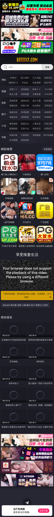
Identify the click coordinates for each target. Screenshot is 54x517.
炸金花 (25, 82)
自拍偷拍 (25, 89)
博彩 (3, 79)
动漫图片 (48, 112)
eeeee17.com (27, 60)
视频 (3, 91)
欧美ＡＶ (37, 89)
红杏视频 (13, 140)
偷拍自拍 (25, 100)
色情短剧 (25, 140)
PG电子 (13, 77)
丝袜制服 (25, 94)
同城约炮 (13, 135)
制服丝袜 (13, 105)
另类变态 (48, 105)
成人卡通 (37, 100)
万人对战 (37, 77)
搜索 (47, 67)
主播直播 (37, 94)
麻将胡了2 (13, 82)
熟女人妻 (13, 94)
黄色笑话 (37, 128)
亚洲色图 (25, 112)
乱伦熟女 (37, 105)
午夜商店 (25, 135)
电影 (3, 102)
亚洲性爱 (13, 100)
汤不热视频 (48, 135)
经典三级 (25, 105)
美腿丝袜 (13, 117)
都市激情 (13, 123)
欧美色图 (37, 112)
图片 (3, 114)
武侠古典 (48, 123)
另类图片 (48, 117)
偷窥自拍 (13, 112)
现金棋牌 (37, 82)
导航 (3, 137)
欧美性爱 (48, 100)
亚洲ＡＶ (13, 89)
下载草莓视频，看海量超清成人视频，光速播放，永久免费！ (27, 295)
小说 (3, 125)
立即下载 (44, 510)
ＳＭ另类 (48, 94)
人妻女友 (37, 123)
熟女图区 (37, 117)
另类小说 (25, 128)
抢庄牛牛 (48, 82)
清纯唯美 (25, 117)
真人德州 (25, 77)
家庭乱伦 (25, 123)
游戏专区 (48, 77)
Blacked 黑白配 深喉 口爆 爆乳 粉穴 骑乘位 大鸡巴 (25, 305)
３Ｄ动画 (48, 89)
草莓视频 (37, 135)
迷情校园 (13, 128)
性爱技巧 (48, 128)
